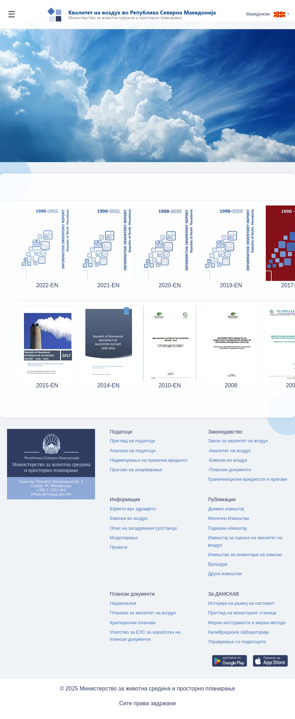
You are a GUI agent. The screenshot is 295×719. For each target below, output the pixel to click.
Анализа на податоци (132, 450)
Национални (123, 603)
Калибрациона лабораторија (238, 632)
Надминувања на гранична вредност (149, 460)
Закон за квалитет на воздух (238, 440)
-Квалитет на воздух (229, 450)
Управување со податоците (237, 641)
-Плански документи (229, 469)
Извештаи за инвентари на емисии (245, 554)
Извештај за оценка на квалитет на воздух (245, 541)
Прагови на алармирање (136, 469)
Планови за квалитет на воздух (143, 612)
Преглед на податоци (132, 440)
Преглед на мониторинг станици (242, 612)
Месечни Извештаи (228, 518)
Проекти (118, 547)
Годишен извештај (227, 528)
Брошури (217, 564)
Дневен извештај (226, 508)
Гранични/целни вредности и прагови (247, 479)
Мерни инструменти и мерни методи (246, 622)
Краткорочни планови (133, 622)
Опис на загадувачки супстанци (143, 528)
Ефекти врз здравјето (133, 508)
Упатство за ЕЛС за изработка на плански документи (145, 635)
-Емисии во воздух (227, 460)
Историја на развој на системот (241, 603)
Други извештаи (225, 573)
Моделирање (124, 537)
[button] (267, 14)
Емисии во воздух (129, 518)
